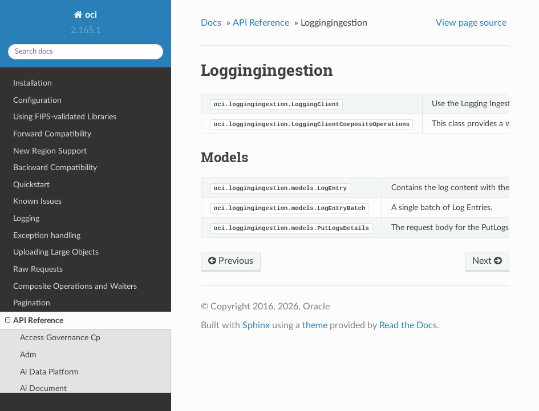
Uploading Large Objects (56, 252)
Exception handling (46, 235)
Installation (32, 83)
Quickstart (31, 184)
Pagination (31, 303)
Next (487, 260)
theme (314, 325)
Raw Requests (38, 269)
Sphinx (256, 325)
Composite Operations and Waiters (75, 286)
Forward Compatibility (52, 134)
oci (90, 14)
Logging (26, 218)
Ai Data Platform (49, 372)
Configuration (37, 100)
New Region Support (50, 151)
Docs (211, 22)
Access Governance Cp (60, 337)
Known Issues (37, 201)
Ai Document (43, 388)
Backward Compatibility (55, 167)
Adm (28, 354)
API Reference (34, 321)
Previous (230, 260)
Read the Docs (408, 325)
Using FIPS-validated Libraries (64, 116)
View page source (471, 22)
